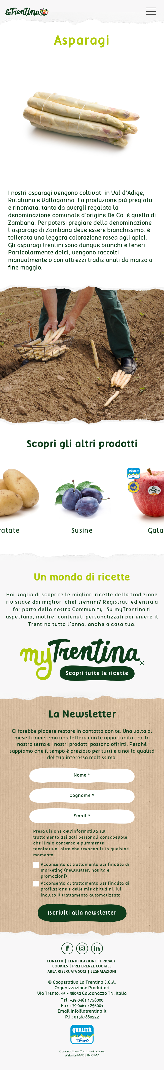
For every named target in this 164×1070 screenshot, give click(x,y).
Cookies (60, 966)
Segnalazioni (103, 971)
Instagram (82, 948)
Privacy (107, 961)
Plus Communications (88, 1051)
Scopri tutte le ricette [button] (97, 673)
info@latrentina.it (88, 1011)
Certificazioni (82, 961)
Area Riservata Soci (67, 971)
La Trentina (26, 12)
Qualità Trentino (82, 1034)
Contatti (55, 961)
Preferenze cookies (91, 966)
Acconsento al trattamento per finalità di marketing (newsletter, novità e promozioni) (85, 870)
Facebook (67, 948)
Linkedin (97, 948)
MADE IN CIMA (88, 1055)
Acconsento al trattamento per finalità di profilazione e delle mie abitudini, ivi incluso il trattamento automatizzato (85, 889)
